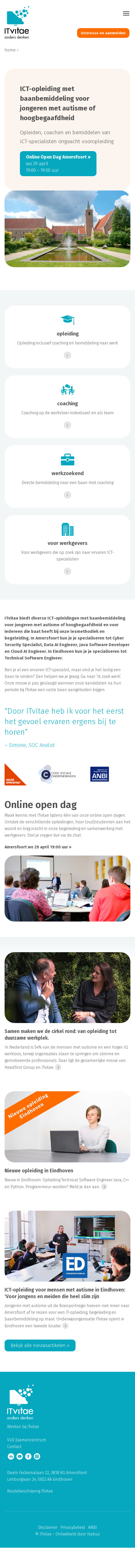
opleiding (68, 334)
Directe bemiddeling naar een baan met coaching (67, 482)
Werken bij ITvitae (23, 1426)
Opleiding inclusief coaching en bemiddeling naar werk (67, 343)
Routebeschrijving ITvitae (30, 1491)
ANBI (92, 1527)
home (10, 50)
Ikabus (93, 1534)
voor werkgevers (68, 543)
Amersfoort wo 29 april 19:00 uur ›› (38, 847)
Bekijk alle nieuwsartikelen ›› (40, 1345)
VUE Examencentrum (26, 1439)
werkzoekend (68, 473)
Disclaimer (47, 1527)
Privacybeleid (72, 1527)
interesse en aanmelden (103, 33)
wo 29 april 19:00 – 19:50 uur (58, 163)
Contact (14, 1446)
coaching (67, 403)
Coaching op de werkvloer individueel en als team (67, 412)
